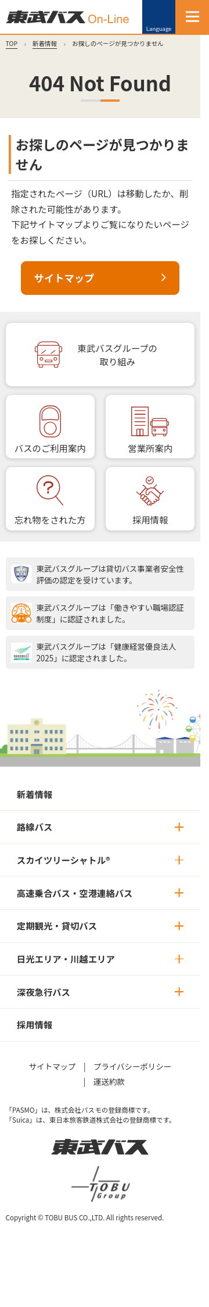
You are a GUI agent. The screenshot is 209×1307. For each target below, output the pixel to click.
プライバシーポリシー (132, 1066)
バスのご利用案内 (50, 447)
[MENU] (192, 17)
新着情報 (45, 43)
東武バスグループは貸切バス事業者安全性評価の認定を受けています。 (110, 574)
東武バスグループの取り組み (117, 354)
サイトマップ (64, 277)
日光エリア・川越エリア (66, 958)
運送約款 (109, 1081)
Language (159, 28)
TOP (12, 43)
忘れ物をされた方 (50, 519)
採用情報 (150, 519)
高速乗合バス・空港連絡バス (75, 892)
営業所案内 (150, 447)
